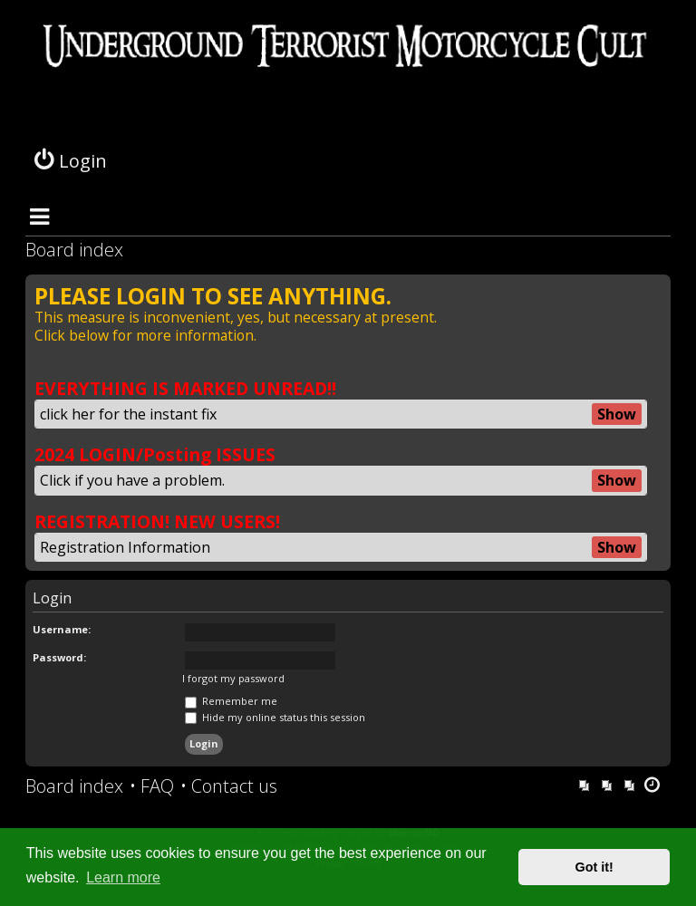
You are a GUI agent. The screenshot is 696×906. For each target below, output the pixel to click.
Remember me (231, 701)
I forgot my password (233, 678)
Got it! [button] (594, 867)
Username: (62, 629)
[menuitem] (152, 786)
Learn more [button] (123, 877)
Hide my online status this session (275, 717)
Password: (59, 657)
